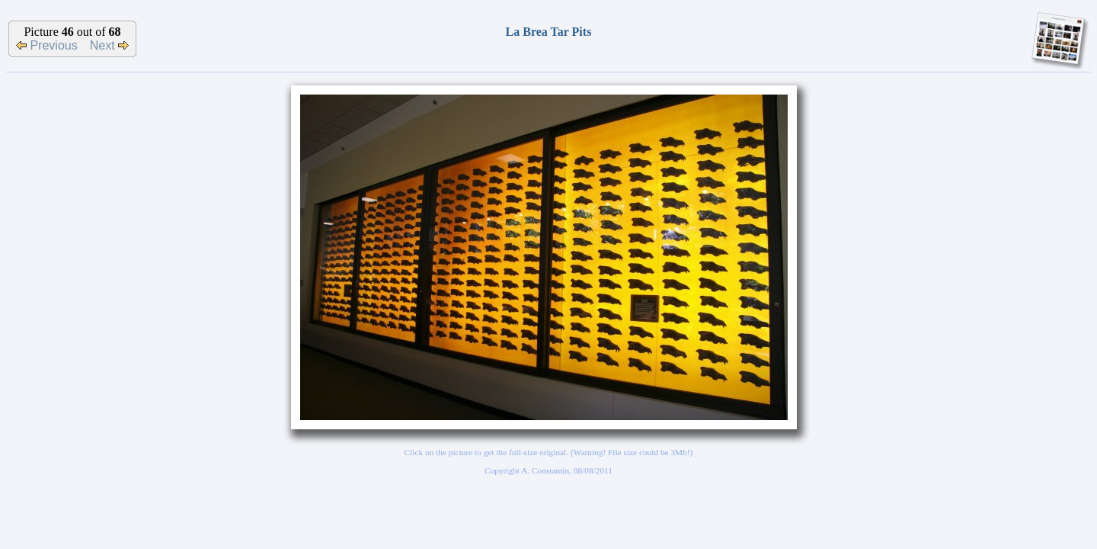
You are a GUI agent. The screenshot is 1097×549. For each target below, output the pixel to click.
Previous (47, 45)
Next (109, 45)
